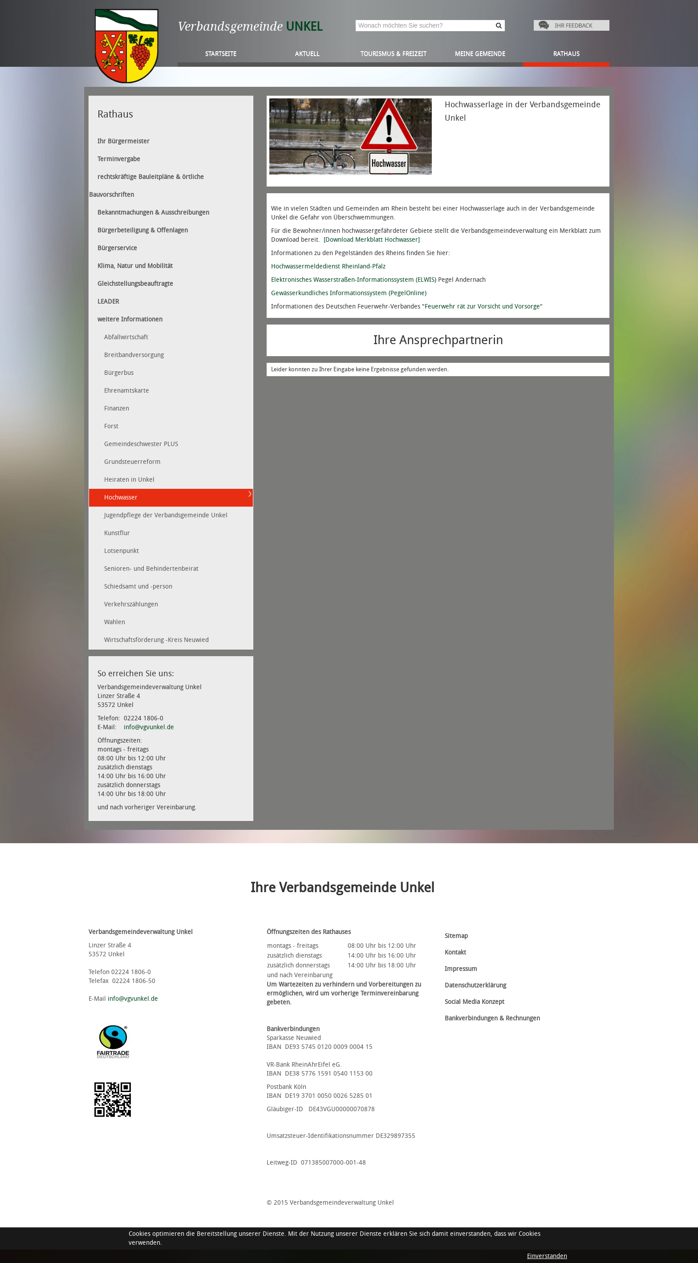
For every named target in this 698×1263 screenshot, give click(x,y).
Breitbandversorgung (134, 355)
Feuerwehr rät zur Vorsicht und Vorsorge (482, 306)
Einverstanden (547, 1256)
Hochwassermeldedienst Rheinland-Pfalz (328, 266)
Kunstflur (117, 533)
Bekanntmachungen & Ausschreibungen (153, 212)
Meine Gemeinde (480, 53)
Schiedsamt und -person (138, 586)
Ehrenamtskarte (126, 390)
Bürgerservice (117, 248)
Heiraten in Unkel (129, 479)
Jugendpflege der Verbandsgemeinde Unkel (165, 515)
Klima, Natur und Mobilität (135, 266)
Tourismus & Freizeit (393, 53)
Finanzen (116, 408)
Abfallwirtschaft (126, 337)
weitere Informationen (129, 319)
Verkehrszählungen (131, 604)
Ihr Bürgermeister (123, 141)
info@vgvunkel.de (149, 727)
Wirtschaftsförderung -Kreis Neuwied (156, 640)
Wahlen (114, 622)
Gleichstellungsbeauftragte (135, 284)
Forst (111, 426)
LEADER (108, 301)
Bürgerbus (119, 373)
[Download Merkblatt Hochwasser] (372, 240)
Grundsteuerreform (132, 462)
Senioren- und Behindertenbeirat (151, 569)
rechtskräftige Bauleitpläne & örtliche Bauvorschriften (146, 186)
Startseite (220, 53)
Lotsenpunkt (121, 551)
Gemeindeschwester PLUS (141, 444)
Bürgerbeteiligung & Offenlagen (142, 230)
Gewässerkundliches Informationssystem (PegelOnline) (348, 293)
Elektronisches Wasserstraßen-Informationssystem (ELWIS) (353, 280)
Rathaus (566, 53)
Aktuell (307, 53)
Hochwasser (121, 497)
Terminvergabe (118, 159)
